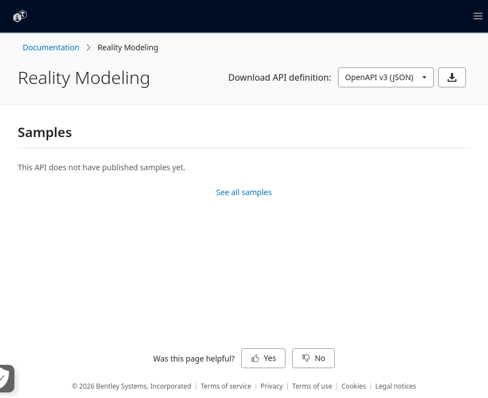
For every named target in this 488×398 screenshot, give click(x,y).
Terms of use (312, 386)
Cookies (353, 386)
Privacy (272, 386)
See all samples (244, 192)
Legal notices (395, 386)
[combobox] (386, 77)
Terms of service (226, 386)
